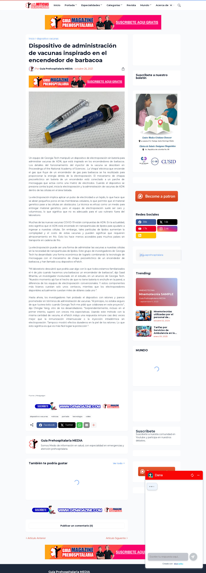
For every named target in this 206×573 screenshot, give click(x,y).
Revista (131, 5)
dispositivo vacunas (47, 39)
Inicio (57, 5)
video (88, 416)
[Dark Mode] (172, 5)
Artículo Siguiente (116, 538)
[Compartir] (122, 69)
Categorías (113, 5)
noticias (54, 416)
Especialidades (90, 5)
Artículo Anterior (37, 538)
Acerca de (162, 5)
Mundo (144, 5)
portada (65, 416)
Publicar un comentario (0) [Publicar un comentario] (76, 525)
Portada (70, 5)
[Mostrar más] (94, 425)
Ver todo (117, 463)
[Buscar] (178, 5)
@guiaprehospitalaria (151, 255)
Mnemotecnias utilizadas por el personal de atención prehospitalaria (163, 314)
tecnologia (77, 416)
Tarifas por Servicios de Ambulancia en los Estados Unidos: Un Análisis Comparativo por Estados (165, 330)
